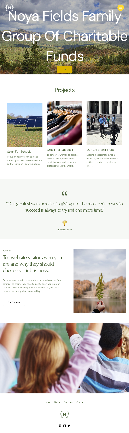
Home (44, 402)
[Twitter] (69, 425)
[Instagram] (60, 425)
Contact (84, 402)
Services (69, 402)
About (56, 402)
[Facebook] (64, 425)
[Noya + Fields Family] (9, 8)
